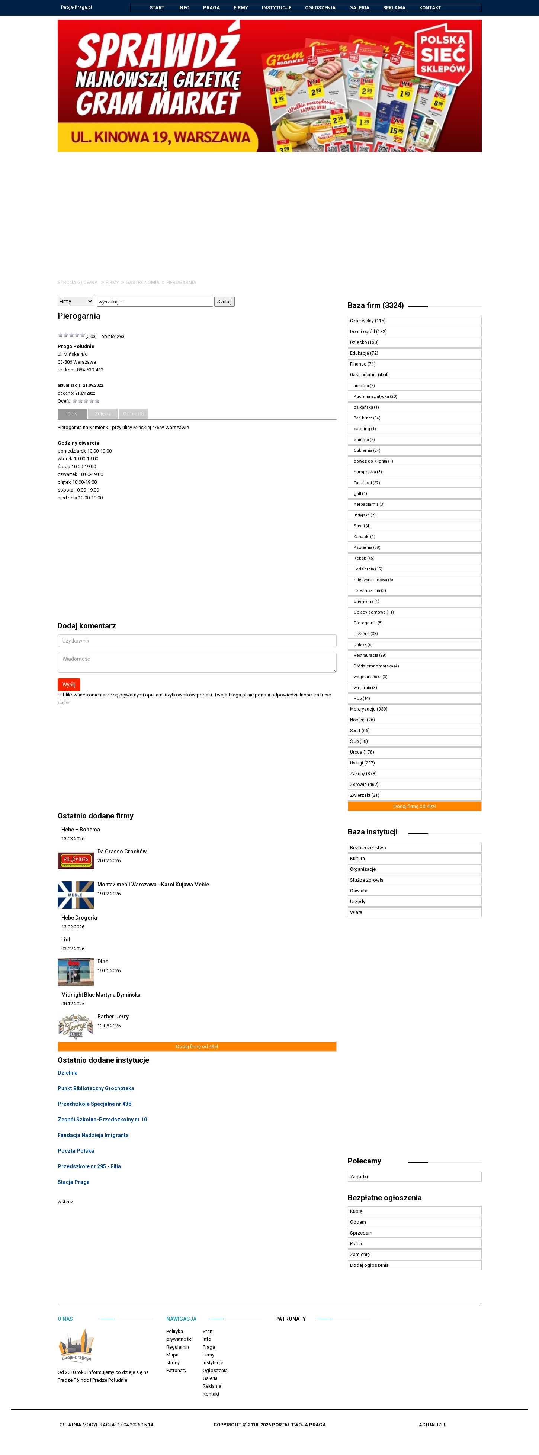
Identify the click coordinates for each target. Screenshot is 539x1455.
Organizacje (363, 869)
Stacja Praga (74, 1182)
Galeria (359, 7)
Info (183, 7)
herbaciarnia (366, 504)
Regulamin (177, 1347)
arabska (361, 386)
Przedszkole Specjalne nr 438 (94, 1104)
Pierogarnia (181, 283)
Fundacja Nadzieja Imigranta (93, 1136)
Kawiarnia (363, 547)
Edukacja (360, 353)
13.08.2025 (109, 1026)
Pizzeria (362, 634)
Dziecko (359, 342)
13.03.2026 (72, 839)
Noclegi (358, 720)
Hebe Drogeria (79, 918)
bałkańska (363, 407)
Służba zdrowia (367, 880)
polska (360, 645)
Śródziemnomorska (373, 666)
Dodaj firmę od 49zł (197, 1047)
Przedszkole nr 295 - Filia (89, 1167)
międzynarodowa (370, 580)
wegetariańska (368, 677)
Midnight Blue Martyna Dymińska (101, 995)
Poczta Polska (76, 1151)
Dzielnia (68, 1073)
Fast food (363, 483)
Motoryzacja (363, 709)
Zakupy (358, 774)
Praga (211, 7)
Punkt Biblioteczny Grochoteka (96, 1089)
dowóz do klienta (370, 461)
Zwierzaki (360, 795)
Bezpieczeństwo (368, 848)
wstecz (65, 1202)
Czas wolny (362, 321)
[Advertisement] (270, 208)
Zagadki (359, 1177)
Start (157, 7)
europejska (365, 472)
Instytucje (276, 7)
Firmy (241, 7)
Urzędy (357, 902)
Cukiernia (363, 450)
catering (362, 429)
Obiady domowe (370, 612)
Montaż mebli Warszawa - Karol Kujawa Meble (153, 885)
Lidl (65, 940)
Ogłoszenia (320, 7)
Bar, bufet (363, 418)
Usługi (357, 763)
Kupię (356, 1211)
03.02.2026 (72, 949)
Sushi (359, 526)
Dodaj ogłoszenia (369, 1265)
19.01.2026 (109, 971)
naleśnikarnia (367, 591)
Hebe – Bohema (80, 830)
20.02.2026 (109, 861)
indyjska (362, 515)
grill (357, 494)
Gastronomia (143, 283)
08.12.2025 (72, 1004)
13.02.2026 (72, 927)
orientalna (363, 601)
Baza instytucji (373, 832)
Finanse (359, 364)
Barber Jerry (113, 1017)
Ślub (355, 741)
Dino (103, 962)
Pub (358, 698)
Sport (356, 731)
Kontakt (430, 7)
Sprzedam (361, 1233)
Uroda (356, 752)
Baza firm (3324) (376, 305)
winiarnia (362, 688)
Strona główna (78, 283)
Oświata (359, 891)
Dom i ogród (363, 332)
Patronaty (176, 1371)
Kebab (360, 558)
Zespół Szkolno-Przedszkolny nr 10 (102, 1120)
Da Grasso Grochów (122, 852)
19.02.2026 (109, 894)
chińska (361, 440)
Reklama (394, 7)
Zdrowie (359, 785)
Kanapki (361, 537)
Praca (356, 1244)
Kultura (357, 859)
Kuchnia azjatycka (371, 397)
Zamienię (360, 1255)
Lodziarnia (364, 569)
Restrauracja (366, 655)
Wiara (356, 912)
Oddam (358, 1222)
